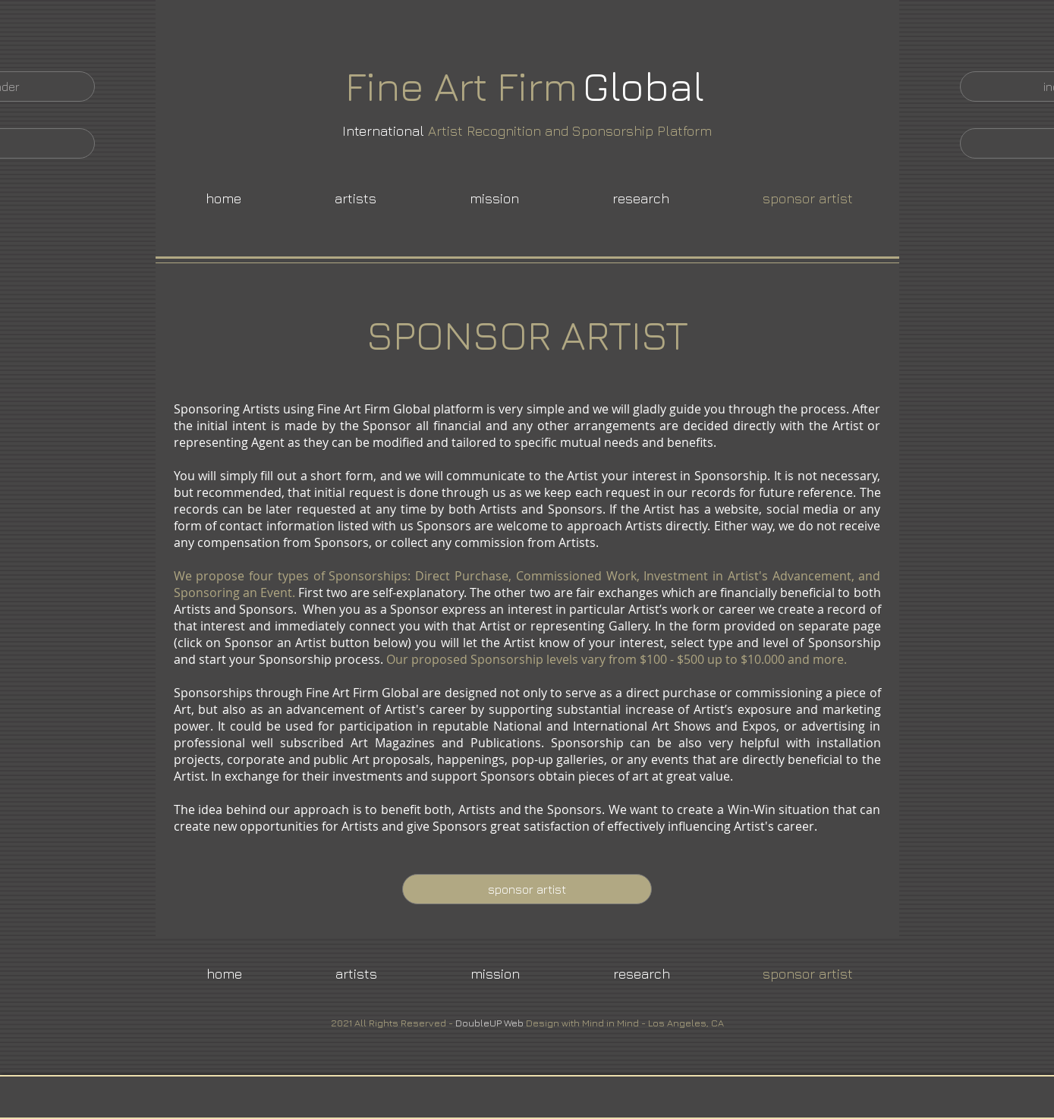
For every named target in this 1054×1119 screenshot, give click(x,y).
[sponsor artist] (527, 889)
